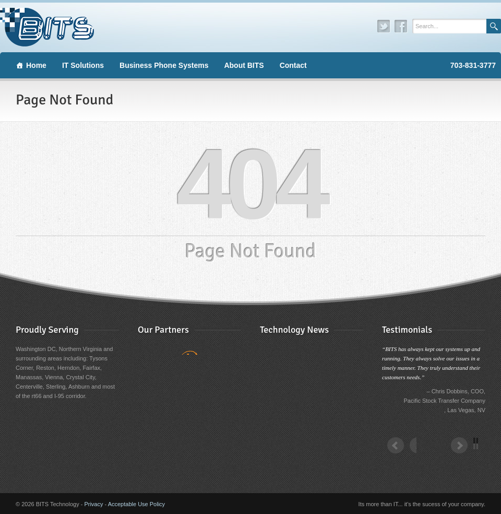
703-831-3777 (473, 65)
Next (465, 451)
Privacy (93, 504)
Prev (401, 451)
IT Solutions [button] (83, 65)
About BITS (244, 65)
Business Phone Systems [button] (164, 65)
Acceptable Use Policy (136, 504)
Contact (293, 65)
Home (36, 65)
